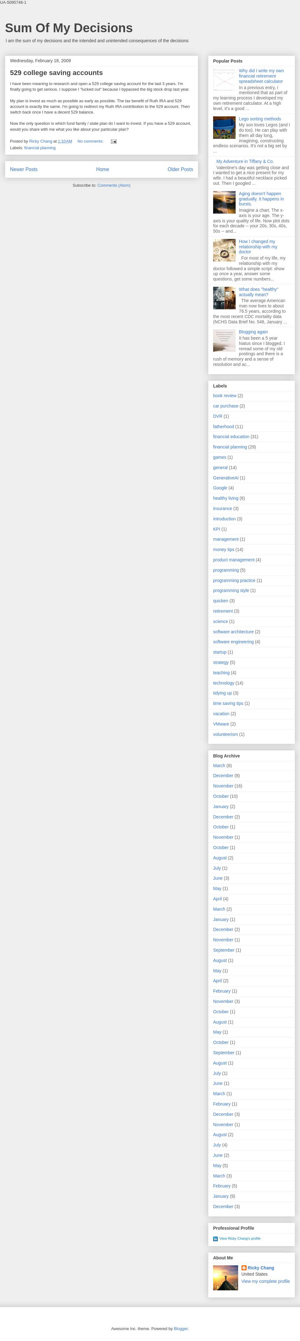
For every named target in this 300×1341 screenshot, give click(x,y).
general (220, 467)
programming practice (234, 580)
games (219, 457)
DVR (217, 416)
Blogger (181, 1328)
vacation (221, 713)
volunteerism (225, 734)
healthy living (225, 498)
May (217, 888)
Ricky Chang (261, 1267)
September (223, 950)
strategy (221, 662)
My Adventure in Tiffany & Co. (245, 161)
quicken (220, 600)
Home (102, 169)
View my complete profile (266, 1281)
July (217, 868)
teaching (221, 672)
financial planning (40, 147)
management (226, 539)
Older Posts (180, 169)
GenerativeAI (226, 477)
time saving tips (228, 703)
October (221, 796)
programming (226, 570)
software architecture (233, 631)
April (217, 898)
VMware (221, 723)
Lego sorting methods (260, 118)
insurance (222, 508)
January (221, 806)
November (223, 785)
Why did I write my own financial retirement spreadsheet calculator (261, 76)
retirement (223, 611)
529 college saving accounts (56, 73)
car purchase (225, 405)
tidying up (222, 693)
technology (223, 683)
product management (233, 559)
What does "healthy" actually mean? (258, 292)
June (217, 878)
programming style (231, 590)
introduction (224, 518)
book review (225, 395)
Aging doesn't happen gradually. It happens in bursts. (261, 199)
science (220, 621)
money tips (223, 549)
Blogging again (253, 331)
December (223, 775)
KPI (216, 529)
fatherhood (223, 426)
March (219, 765)
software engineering (233, 641)
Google (220, 487)
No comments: (91, 141)
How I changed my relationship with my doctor (258, 247)
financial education (231, 436)
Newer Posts (24, 169)
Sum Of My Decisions (69, 28)
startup (220, 652)
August (220, 857)
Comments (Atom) (114, 185)
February (222, 991)
